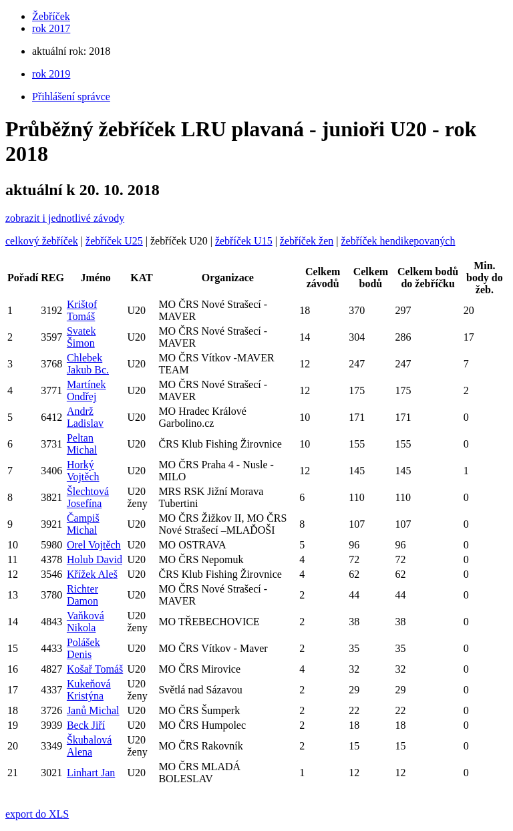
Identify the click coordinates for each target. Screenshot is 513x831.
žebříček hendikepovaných (398, 240)
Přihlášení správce (71, 96)
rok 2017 (51, 28)
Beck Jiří (86, 725)
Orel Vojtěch (94, 544)
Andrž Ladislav (85, 417)
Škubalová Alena (89, 746)
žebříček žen (306, 240)
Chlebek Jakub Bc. (88, 363)
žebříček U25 (114, 240)
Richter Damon (82, 595)
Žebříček (51, 16)
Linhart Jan (91, 772)
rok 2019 (51, 73)
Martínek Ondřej (86, 390)
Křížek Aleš (92, 574)
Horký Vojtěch (83, 470)
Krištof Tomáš (82, 310)
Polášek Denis (83, 648)
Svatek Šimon (81, 337)
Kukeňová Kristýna (89, 689)
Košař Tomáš (95, 669)
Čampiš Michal (83, 524)
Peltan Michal (82, 444)
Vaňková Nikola (85, 621)
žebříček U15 (244, 240)
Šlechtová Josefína (88, 497)
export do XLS (37, 814)
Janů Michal (93, 710)
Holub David (94, 559)
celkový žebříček (41, 240)
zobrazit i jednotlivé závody (64, 218)
